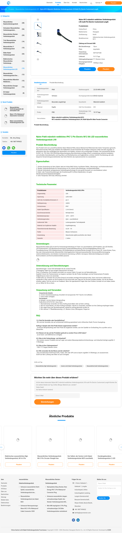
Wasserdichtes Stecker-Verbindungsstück (13, 35)
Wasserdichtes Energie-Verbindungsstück (13, 87)
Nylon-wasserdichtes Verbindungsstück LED (17, 121)
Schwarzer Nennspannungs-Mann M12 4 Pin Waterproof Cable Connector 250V (29, 508)
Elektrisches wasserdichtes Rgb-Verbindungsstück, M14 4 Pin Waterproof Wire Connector (105, 458)
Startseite (4, 483)
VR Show (4, 488)
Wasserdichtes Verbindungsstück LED (13, 68)
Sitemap (3, 497)
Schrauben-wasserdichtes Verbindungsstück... (13, 29)
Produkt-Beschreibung (56, 82)
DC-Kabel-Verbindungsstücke (13, 93)
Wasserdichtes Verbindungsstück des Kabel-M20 (30, 499)
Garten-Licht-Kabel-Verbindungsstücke (71, 366)
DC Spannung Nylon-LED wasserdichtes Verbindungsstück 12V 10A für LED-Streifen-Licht (75, 458)
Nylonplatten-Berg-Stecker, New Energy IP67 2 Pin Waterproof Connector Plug (57, 489)
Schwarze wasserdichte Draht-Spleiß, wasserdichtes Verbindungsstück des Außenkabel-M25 (30, 490)
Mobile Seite (5, 500)
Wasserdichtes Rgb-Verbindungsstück (46, 366)
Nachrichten (5, 494)
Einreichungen (47, 402)
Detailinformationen (40, 82)
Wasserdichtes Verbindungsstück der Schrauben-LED (17, 109)
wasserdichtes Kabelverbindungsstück (13, 23)
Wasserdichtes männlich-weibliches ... (13, 81)
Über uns (3, 491)
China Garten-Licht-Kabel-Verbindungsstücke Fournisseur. (29, 530)
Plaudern (113, 3)
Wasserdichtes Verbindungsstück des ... (13, 74)
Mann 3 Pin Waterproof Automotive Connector (17, 115)
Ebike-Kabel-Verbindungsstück (13, 54)
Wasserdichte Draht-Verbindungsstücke (97, 366)
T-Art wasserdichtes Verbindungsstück (13, 41)
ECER (109, 530)
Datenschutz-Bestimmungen (5, 504)
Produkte (4, 486)
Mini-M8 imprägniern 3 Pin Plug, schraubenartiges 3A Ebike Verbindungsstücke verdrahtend (57, 508)
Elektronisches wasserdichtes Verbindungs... (13, 61)
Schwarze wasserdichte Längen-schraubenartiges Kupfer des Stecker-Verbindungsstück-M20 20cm (57, 499)
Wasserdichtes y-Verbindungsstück (13, 47)
